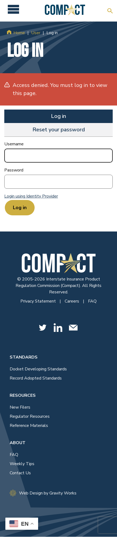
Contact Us (20, 473)
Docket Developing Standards (38, 369)
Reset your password (58, 129)
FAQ (92, 301)
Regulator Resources (30, 416)
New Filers (20, 407)
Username (14, 144)
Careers (72, 301)
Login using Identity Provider (31, 196)
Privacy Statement (38, 301)
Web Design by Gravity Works (43, 493)
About (17, 443)
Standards (24, 357)
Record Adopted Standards (36, 378)
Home (19, 33)
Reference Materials (29, 426)
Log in (58, 116)
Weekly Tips (22, 464)
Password (13, 170)
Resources (23, 395)
